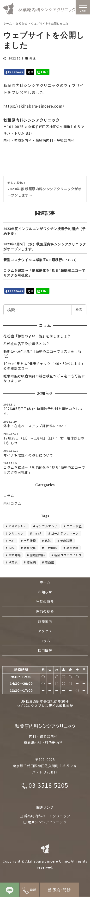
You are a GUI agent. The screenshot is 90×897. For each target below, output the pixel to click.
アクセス (45, 631)
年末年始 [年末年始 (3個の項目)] (14, 555)
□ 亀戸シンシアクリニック (44, 821)
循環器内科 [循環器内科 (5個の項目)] (37, 555)
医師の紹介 (45, 611)
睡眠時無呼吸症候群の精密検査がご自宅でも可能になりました (44, 378)
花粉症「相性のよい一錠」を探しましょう (37, 336)
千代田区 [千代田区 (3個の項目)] (51, 548)
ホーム (45, 582)
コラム (8, 495)
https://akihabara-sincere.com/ (33, 106)
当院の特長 (45, 601)
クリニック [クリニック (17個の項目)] (16, 533)
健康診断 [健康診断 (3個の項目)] (66, 540)
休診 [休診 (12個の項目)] (48, 540)
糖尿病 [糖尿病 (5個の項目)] (31, 562)
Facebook (14, 72)
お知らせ (45, 591)
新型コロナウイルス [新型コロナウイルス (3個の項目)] (68, 555)
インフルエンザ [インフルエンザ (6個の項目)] (47, 526)
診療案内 (45, 621)
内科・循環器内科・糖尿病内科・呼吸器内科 (38, 140)
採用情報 (45, 650)
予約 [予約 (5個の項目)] (11, 540)
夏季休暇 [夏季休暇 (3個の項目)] (72, 548)
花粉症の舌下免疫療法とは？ (26, 343)
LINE (42, 72)
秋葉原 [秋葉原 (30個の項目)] (13, 562)
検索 (79, 309)
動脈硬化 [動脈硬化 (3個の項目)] (30, 548)
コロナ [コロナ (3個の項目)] (37, 533)
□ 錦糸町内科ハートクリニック (45, 815)
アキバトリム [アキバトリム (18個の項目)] (17, 526)
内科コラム (12, 503)
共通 (33, 58)
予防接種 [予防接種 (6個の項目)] (30, 540)
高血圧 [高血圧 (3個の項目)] (49, 562)
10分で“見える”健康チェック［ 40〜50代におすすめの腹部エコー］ (44, 366)
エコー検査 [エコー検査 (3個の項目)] (74, 526)
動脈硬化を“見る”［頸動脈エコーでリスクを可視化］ (42, 354)
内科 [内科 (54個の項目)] (11, 548)
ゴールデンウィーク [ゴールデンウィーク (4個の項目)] (65, 533)
